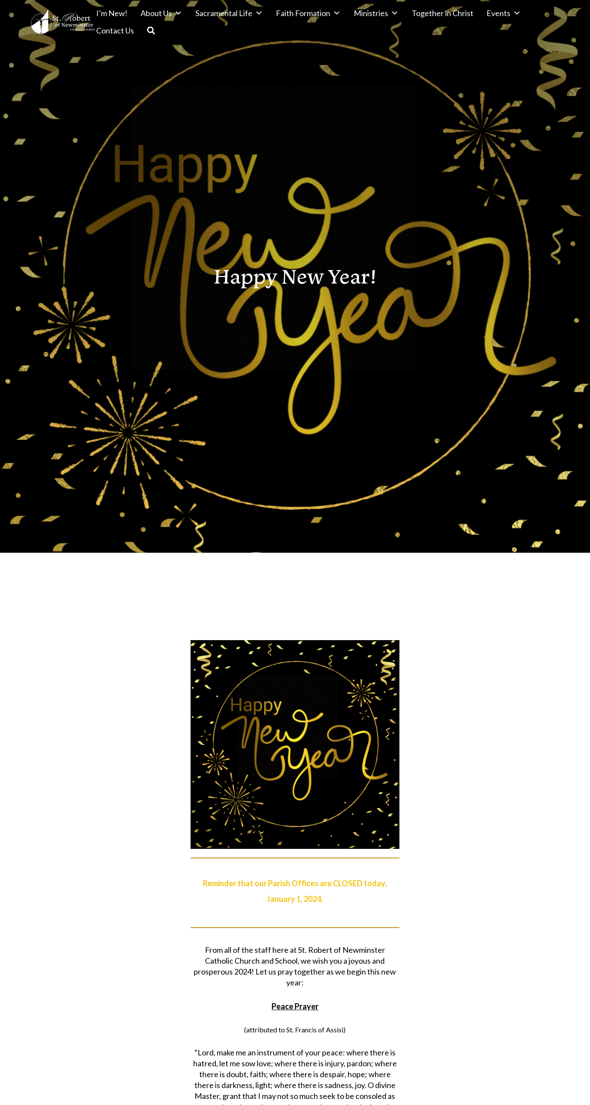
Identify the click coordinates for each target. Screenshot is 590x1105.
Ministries (376, 13)
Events (503, 13)
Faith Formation (308, 13)
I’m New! (111, 13)
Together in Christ (442, 13)
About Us (161, 13)
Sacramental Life (229, 13)
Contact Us (115, 30)
